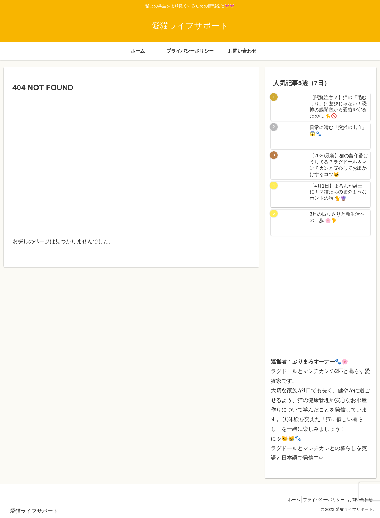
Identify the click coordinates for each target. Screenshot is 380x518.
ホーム (285, 499)
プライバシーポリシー (319, 499)
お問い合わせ (358, 499)
